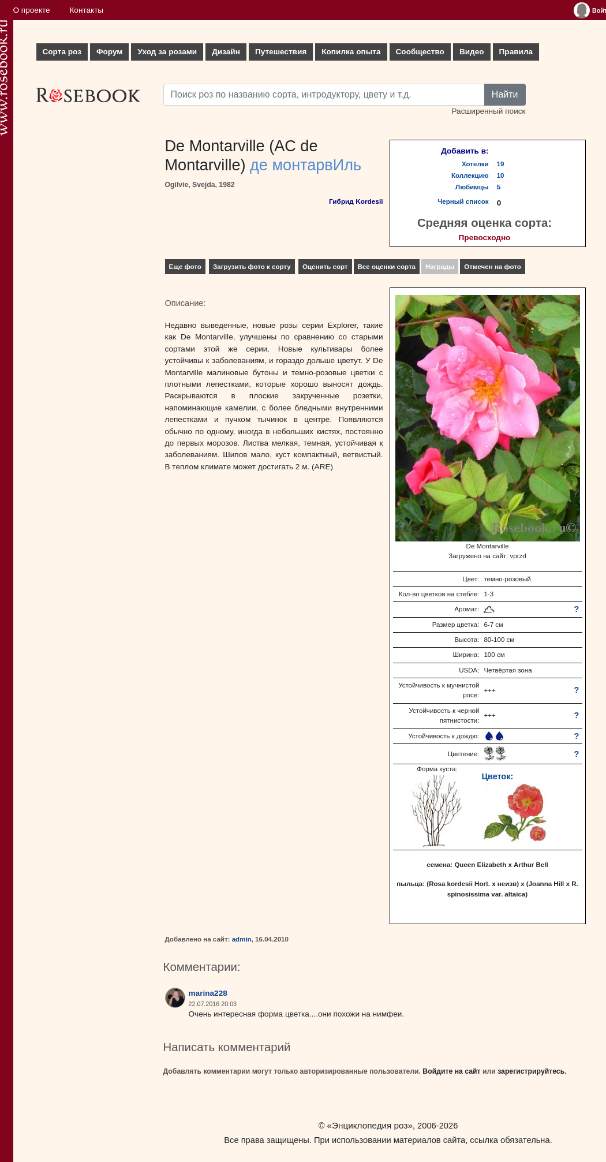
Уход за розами (167, 51)
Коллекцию (470, 175)
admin (242, 939)
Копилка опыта (350, 51)
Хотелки (475, 163)
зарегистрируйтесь (530, 1071)
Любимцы (472, 187)
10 (500, 175)
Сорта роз (62, 51)
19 (500, 163)
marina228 (208, 993)
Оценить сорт (325, 266)
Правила (516, 51)
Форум (109, 51)
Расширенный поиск (488, 111)
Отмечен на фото (492, 266)
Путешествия (280, 51)
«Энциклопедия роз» (370, 1125)
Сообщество (420, 51)
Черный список (462, 201)
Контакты (86, 10)
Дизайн (226, 51)
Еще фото (185, 266)
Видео (471, 51)
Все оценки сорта (387, 266)
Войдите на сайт (451, 1071)
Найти (505, 94)
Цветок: (497, 776)
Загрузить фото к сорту (252, 266)
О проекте (31, 10)
